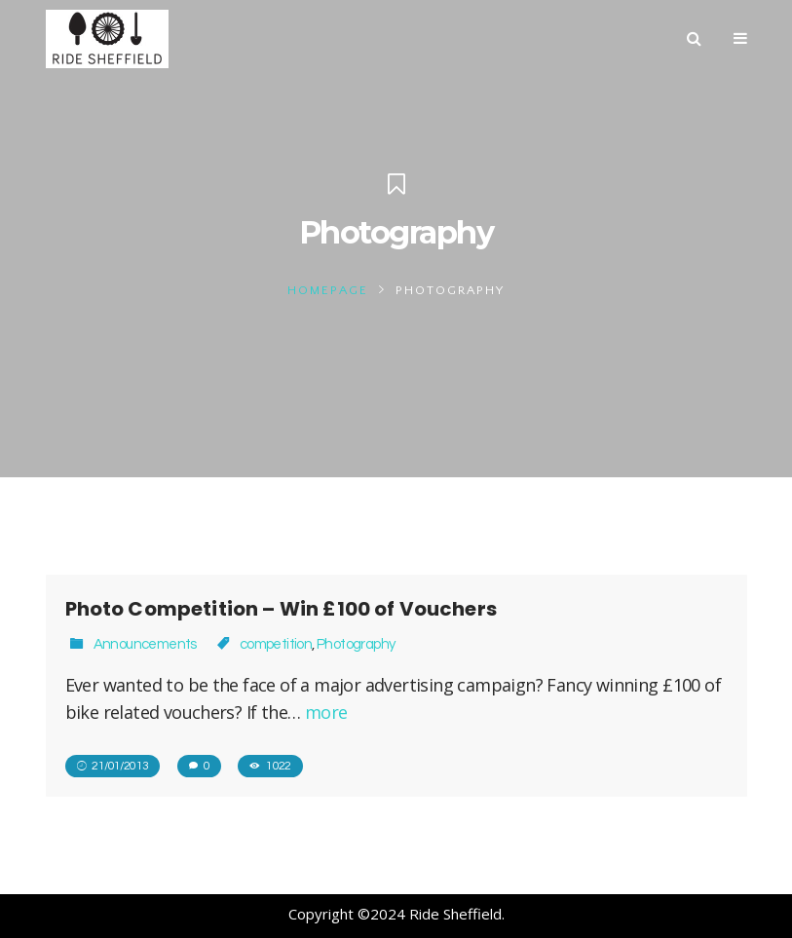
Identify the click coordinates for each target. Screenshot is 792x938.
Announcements (145, 644)
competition (276, 644)
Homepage (327, 290)
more (326, 712)
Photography (356, 644)
